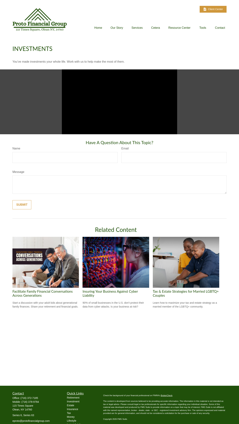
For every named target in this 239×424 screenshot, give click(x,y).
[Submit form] (21, 204)
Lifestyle (71, 420)
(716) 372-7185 (29, 398)
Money (71, 416)
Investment (73, 401)
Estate (70, 405)
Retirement (73, 397)
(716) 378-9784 (30, 401)
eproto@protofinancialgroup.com (31, 420)
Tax (69, 413)
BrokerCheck (166, 395)
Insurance (72, 409)
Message (18, 171)
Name (16, 148)
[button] (98, 28)
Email (125, 148)
